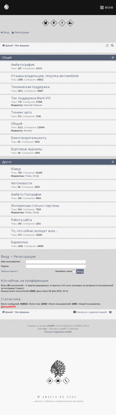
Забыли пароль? (9, 271)
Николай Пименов (33, 105)
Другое (7, 162)
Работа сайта (21, 220)
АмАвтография (22, 64)
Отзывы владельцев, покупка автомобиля (44, 76)
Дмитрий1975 (8, 306)
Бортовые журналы (26, 149)
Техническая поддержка (30, 87)
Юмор (16, 169)
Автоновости (21, 183)
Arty (45, 329)
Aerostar (28, 130)
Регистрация (22, 32)
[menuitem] (112, 45)
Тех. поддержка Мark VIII (31, 98)
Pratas (28, 176)
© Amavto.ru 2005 (57, 397)
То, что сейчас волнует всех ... (34, 231)
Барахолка (19, 242)
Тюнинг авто (21, 112)
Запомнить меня (65, 271)
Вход (6, 32)
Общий (7, 57)
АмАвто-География (26, 194)
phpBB (50, 326)
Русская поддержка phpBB (57, 332)
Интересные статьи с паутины (35, 205)
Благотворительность (29, 138)
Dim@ (36, 176)
